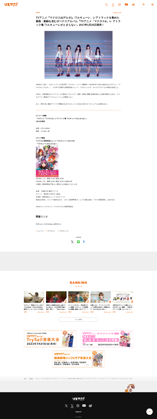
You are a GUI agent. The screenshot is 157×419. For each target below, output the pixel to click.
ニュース (40, 231)
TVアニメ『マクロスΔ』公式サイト (48, 224)
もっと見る (78, 319)
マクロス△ (51, 231)
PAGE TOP (149, 411)
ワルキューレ (64, 231)
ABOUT (78, 412)
